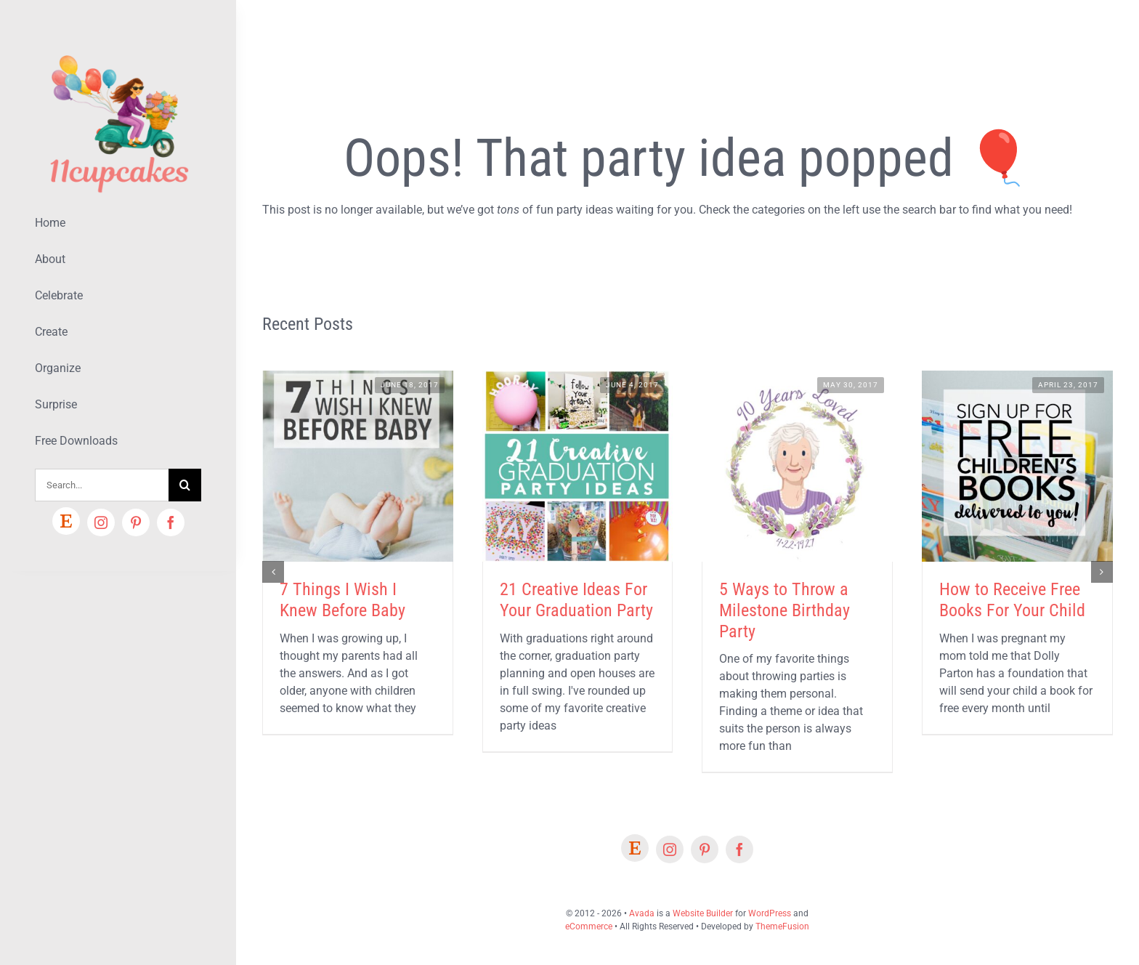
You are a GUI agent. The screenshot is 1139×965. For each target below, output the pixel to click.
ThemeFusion (782, 926)
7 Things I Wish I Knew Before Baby (342, 600)
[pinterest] (136, 522)
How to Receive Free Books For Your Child (1012, 600)
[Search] (185, 485)
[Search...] (102, 485)
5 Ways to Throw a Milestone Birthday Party (784, 610)
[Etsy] (66, 521)
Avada (641, 913)
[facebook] (171, 522)
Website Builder (703, 913)
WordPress (769, 913)
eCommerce (588, 926)
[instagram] (101, 522)
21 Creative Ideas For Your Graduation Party (576, 600)
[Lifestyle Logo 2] (118, 49)
